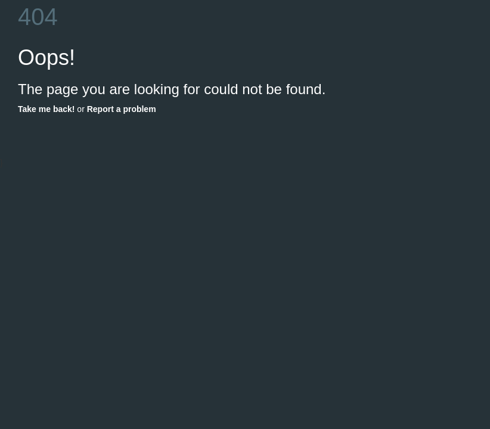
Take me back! (46, 109)
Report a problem (121, 109)
